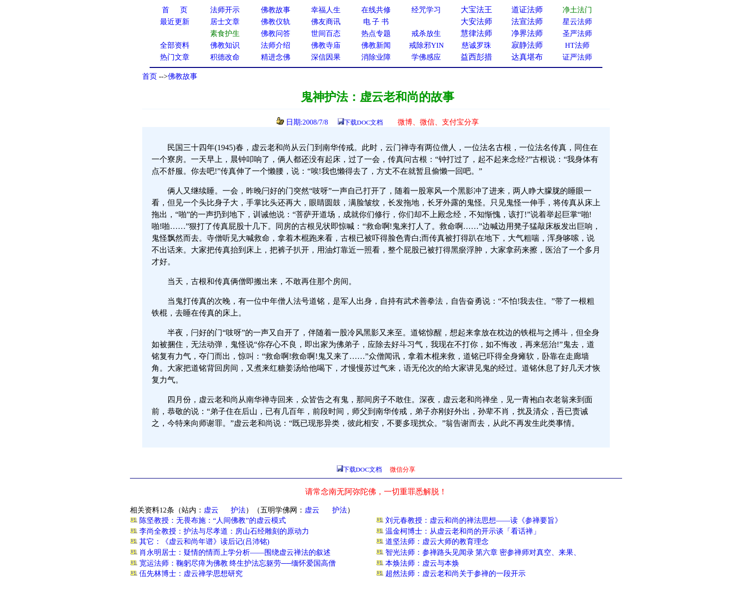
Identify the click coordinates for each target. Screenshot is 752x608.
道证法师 (527, 9)
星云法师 (577, 22)
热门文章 (174, 57)
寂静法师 (527, 45)
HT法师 (577, 45)
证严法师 (577, 57)
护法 (238, 510)
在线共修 (376, 10)
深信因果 (326, 57)
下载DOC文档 (363, 122)
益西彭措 (476, 57)
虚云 (211, 510)
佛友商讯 (326, 22)
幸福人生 (326, 10)
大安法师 (476, 21)
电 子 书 (376, 22)
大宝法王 (476, 9)
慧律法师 (476, 33)
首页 (149, 76)
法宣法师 (527, 21)
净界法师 (527, 33)
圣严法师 (577, 33)
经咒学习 (426, 10)
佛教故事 (182, 76)
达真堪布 (527, 57)
